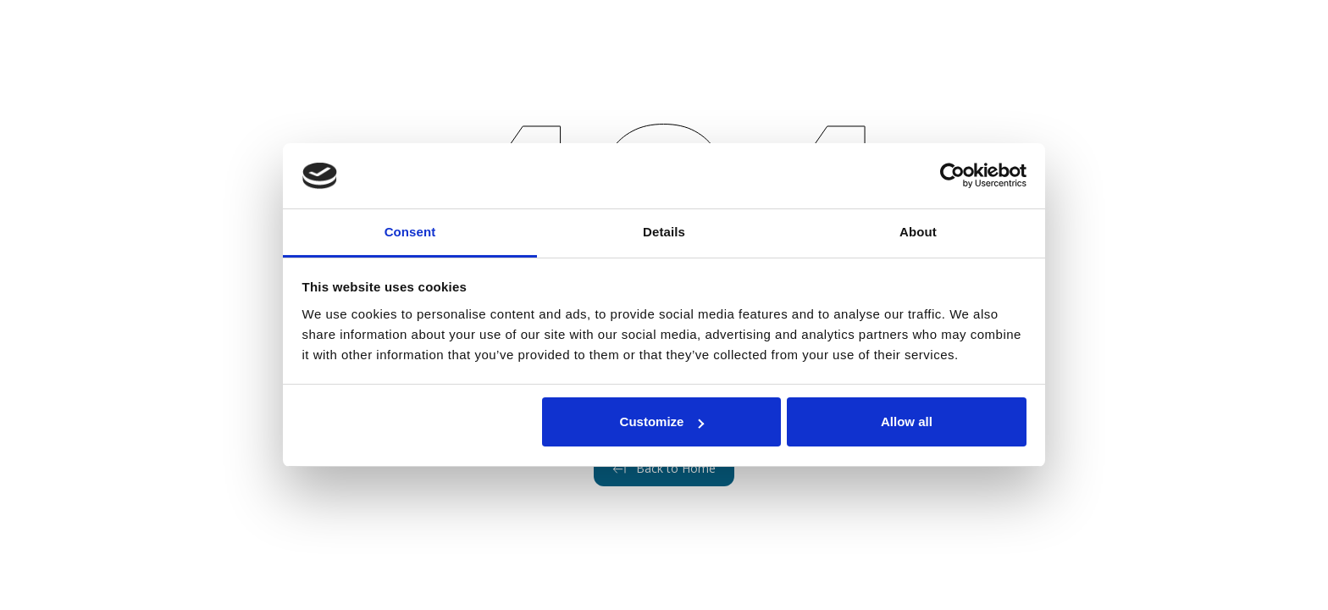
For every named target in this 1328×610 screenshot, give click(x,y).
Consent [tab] (410, 232)
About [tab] (918, 232)
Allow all (906, 421)
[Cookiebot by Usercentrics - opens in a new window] (952, 176)
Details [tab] (664, 232)
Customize (662, 421)
